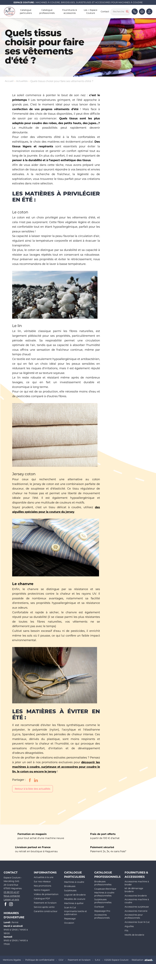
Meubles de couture (74, 898)
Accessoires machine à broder (137, 883)
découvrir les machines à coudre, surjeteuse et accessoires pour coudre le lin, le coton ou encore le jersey (56, 766)
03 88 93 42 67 (11, 892)
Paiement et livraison (45, 902)
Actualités (22, 80)
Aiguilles (129, 926)
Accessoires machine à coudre (137, 901)
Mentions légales (12, 959)
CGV (61, 959)
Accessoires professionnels (102, 916)
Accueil (9, 80)
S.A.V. (97, 959)
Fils (126, 930)
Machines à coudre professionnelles (104, 894)
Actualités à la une (43, 877)
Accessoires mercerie (136, 910)
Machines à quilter (74, 903)
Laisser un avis (11, 899)
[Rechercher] (127, 11)
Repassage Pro (102, 910)
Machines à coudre (74, 881)
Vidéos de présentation (46, 894)
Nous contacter (12, 895)
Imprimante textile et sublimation (75, 913)
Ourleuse (99, 906)
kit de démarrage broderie (134, 890)
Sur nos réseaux (42, 881)
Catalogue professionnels (47, 11)
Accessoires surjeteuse (137, 906)
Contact (105, 11)
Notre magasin (42, 890)
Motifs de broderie (134, 934)
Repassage (70, 918)
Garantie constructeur (45, 911)
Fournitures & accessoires (69, 11)
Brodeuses (69, 886)
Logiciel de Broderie (75, 894)
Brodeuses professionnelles (103, 883)
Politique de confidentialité (39, 959)
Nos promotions (42, 885)
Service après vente (44, 907)
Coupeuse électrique (105, 888)
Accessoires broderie (136, 895)
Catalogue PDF (42, 898)
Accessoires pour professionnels (134, 916)
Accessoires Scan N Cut (137, 922)
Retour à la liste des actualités (33, 788)
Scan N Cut (70, 907)
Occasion (69, 922)
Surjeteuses (70, 890)
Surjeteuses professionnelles (103, 901)
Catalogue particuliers (26, 11)
